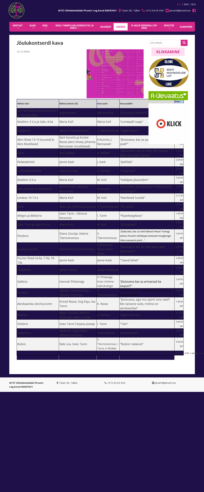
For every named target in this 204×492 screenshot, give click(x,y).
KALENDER (105, 26)
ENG (186, 4)
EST (179, 4)
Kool (45, 25)
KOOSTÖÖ (169, 25)
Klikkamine (168, 51)
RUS (193, 4)
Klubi (33, 25)
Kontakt (18, 25)
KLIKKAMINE (186, 26)
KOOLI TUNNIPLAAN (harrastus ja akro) (75, 26)
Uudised (120, 26)
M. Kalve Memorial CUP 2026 (144, 26)
